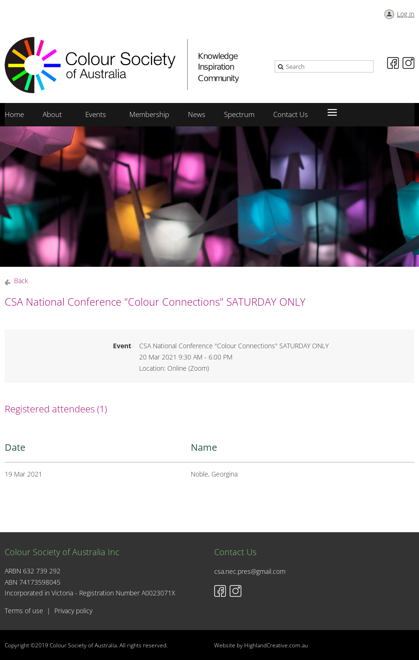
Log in (405, 13)
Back (21, 280)
